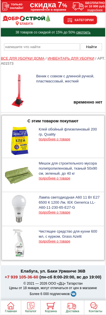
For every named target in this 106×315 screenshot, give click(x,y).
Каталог (30, 311)
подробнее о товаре (54, 139)
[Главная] (26, 20)
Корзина (51, 311)
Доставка (72, 311)
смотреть (83, 32)
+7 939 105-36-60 (21, 276)
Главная (11, 311)
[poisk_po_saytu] (42, 46)
